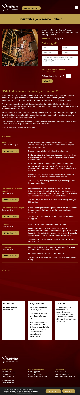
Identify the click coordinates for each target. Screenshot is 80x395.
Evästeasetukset (8, 380)
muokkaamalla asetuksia (24, 393)
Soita (31, 8)
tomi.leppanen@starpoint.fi (65, 376)
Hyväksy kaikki (53, 391)
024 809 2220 (10, 374)
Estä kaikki (68, 391)
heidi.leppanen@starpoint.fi (38, 376)
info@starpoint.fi (8, 376)
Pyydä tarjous (10, 151)
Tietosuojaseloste (8, 383)
